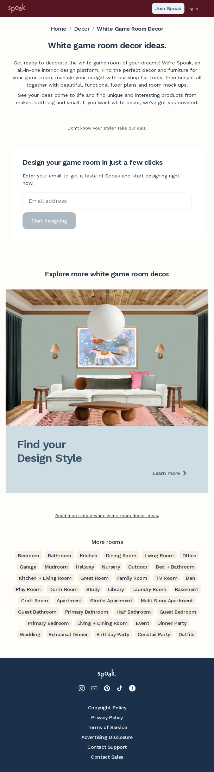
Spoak (184, 62)
